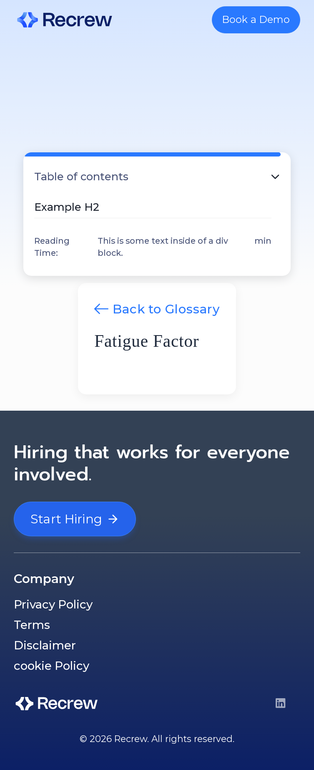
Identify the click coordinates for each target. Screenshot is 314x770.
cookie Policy (51, 666)
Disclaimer (45, 645)
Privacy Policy (53, 604)
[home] (65, 19)
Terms (32, 625)
